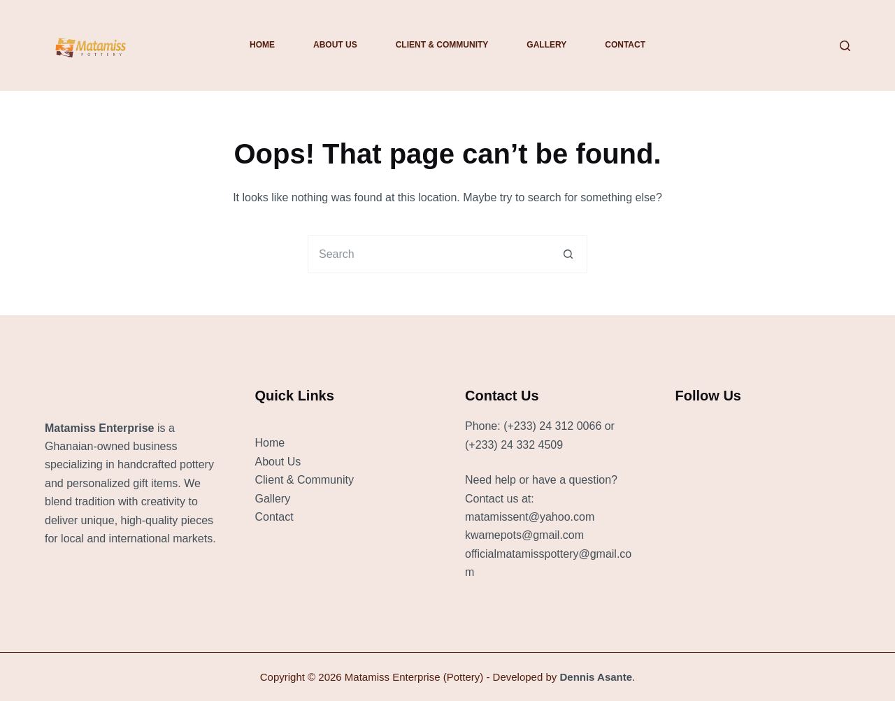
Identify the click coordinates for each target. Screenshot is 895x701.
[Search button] (568, 254)
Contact (625, 45)
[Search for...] (428, 254)
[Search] (845, 46)
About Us (335, 45)
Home (262, 45)
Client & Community (442, 45)
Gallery (546, 45)
